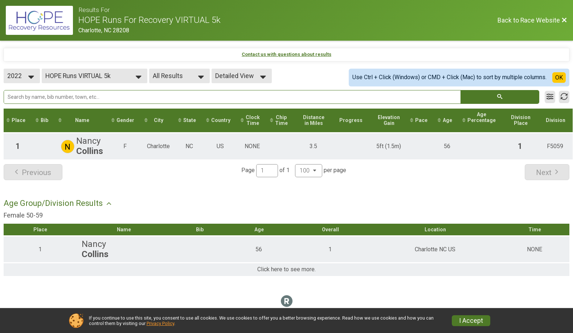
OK (559, 77)
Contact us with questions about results (286, 54)
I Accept (471, 320)
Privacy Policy (160, 323)
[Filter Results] (550, 97)
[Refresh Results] (564, 97)
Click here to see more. (286, 269)
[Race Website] (42, 20)
